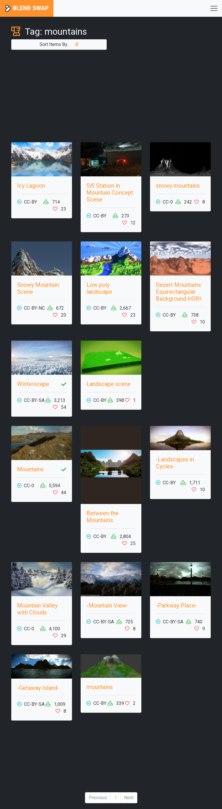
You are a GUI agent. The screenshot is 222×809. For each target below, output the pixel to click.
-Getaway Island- (38, 687)
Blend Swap (27, 8)
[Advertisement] (111, 96)
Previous (98, 797)
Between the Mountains (102, 517)
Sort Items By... (59, 44)
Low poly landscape (99, 288)
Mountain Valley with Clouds (37, 609)
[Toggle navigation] (214, 8)
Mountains (30, 469)
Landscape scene (108, 384)
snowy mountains (178, 185)
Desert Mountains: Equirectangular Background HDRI (179, 291)
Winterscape (33, 384)
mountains (99, 687)
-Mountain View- (107, 605)
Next (129, 797)
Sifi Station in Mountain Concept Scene (109, 192)
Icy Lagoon (31, 185)
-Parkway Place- (176, 605)
